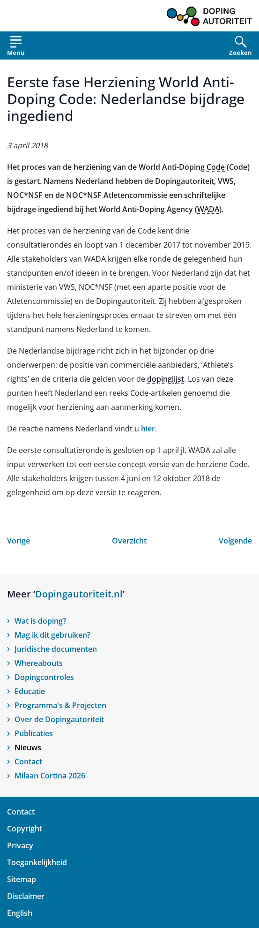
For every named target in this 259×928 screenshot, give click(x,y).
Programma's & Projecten (60, 705)
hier (148, 428)
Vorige (18, 541)
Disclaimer (25, 896)
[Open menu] (16, 48)
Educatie (30, 691)
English (19, 913)
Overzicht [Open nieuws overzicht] (129, 541)
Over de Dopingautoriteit (59, 719)
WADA (208, 209)
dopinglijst (165, 379)
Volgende (235, 541)
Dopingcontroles (44, 677)
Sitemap (21, 879)
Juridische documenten (56, 649)
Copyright (24, 828)
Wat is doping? (40, 621)
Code (216, 167)
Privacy (20, 845)
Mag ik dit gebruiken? (52, 635)
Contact (28, 761)
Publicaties (34, 733)
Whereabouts (39, 663)
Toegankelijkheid (37, 862)
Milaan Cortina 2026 (50, 775)
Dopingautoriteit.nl (79, 594)
